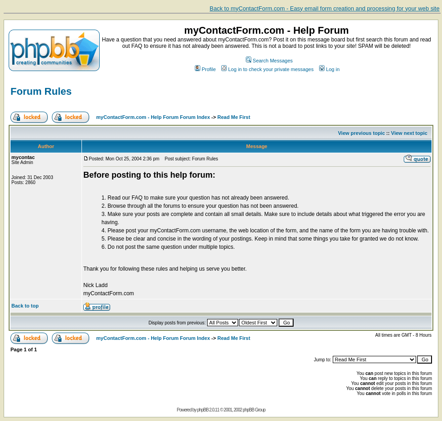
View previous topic (361, 133)
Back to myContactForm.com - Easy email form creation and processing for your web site (325, 8)
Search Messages (269, 60)
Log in (329, 69)
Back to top (25, 305)
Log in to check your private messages (267, 69)
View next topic (409, 133)
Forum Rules (40, 91)
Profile (205, 69)
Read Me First (234, 117)
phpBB (202, 409)
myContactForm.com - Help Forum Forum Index (153, 117)
